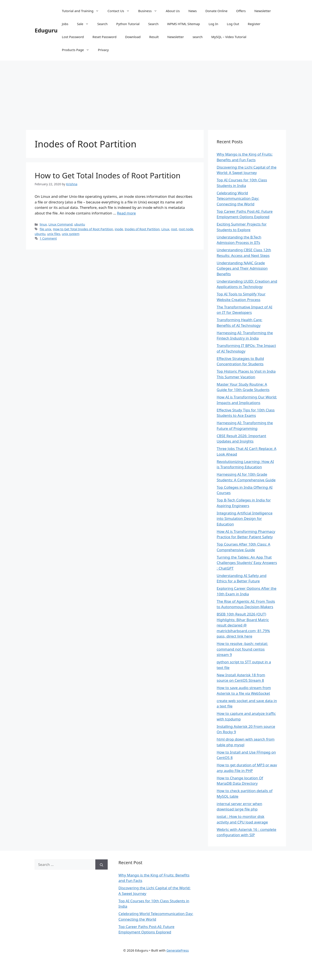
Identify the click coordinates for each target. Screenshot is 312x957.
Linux (165, 229)
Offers (241, 11)
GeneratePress (177, 950)
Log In (213, 24)
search (198, 37)
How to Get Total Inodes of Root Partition (107, 175)
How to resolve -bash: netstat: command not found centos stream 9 (242, 649)
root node (186, 229)
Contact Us (120, 11)
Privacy (103, 50)
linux (43, 224)
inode (119, 229)
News (192, 11)
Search (102, 24)
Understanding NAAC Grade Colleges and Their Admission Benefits (242, 268)
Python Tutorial (128, 24)
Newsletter (262, 11)
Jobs (65, 24)
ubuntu (79, 224)
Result (154, 37)
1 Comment (48, 238)
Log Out (233, 24)
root (174, 229)
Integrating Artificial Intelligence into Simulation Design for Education (245, 519)
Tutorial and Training (82, 11)
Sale (85, 24)
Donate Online (216, 11)
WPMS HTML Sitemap (183, 24)
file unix (45, 229)
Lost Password (73, 37)
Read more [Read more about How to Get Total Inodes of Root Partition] (126, 213)
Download (132, 37)
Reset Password (105, 37)
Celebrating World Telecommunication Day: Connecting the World (238, 198)
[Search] (101, 864)
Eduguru (46, 30)
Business (149, 11)
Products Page (78, 50)
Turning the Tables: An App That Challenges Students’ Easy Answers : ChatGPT (247, 563)
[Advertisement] (156, 93)
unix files (53, 234)
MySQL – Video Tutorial (228, 37)
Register (254, 24)
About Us (173, 11)
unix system (70, 234)
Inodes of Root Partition (142, 229)
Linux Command (61, 224)
